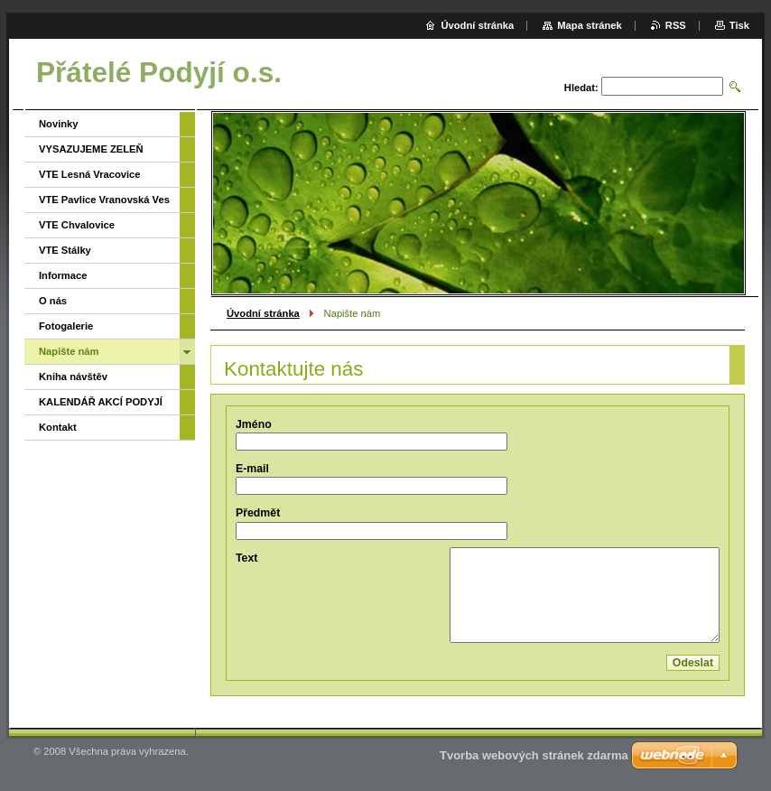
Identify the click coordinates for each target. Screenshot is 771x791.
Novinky (59, 123)
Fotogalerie (66, 326)
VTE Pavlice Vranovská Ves (104, 199)
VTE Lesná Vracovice (90, 174)
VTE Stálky (65, 250)
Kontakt (58, 427)
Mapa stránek (589, 25)
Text (246, 558)
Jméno (254, 424)
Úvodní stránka (263, 313)
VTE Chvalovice (77, 224)
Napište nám (69, 351)
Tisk (739, 25)
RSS (675, 25)
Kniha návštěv (73, 376)
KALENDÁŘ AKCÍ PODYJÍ (101, 401)
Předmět (258, 513)
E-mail (252, 468)
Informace (63, 275)
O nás (53, 300)
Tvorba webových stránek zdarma (534, 755)
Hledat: (581, 87)
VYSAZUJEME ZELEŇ (91, 149)
